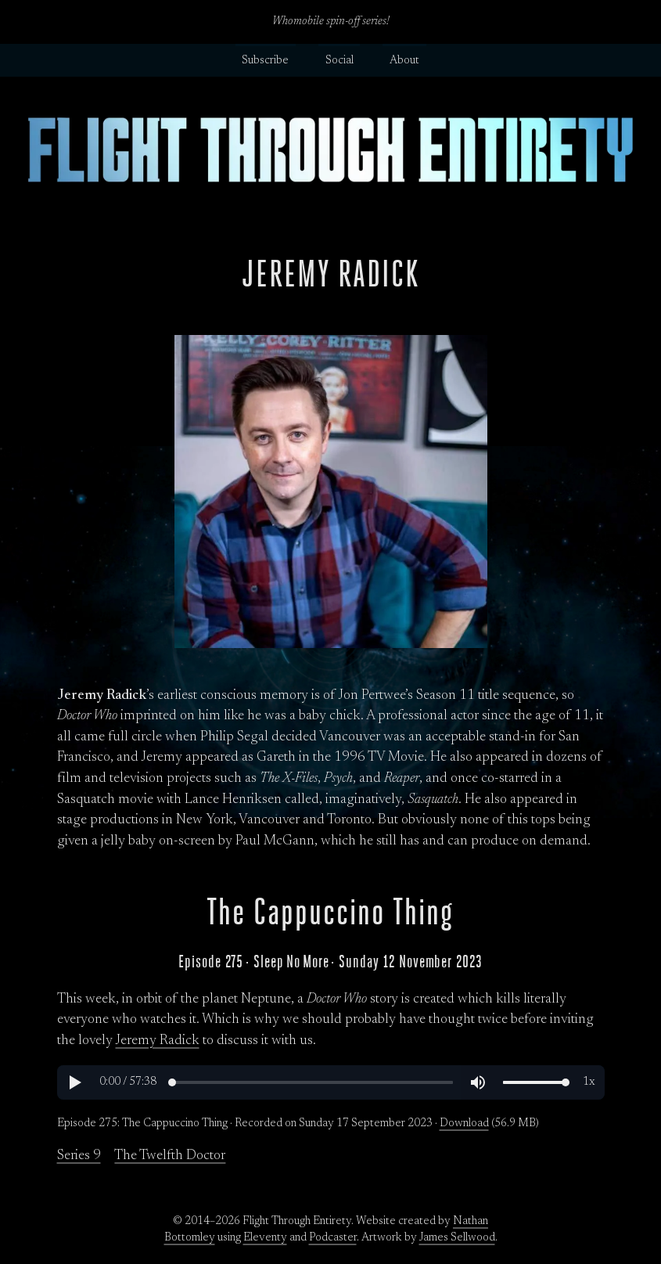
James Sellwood (457, 1238)
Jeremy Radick (157, 1041)
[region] (331, 1082)
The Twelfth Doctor (169, 1156)
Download (464, 1123)
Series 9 (79, 1156)
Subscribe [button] (265, 61)
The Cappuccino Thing (330, 912)
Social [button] (339, 61)
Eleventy (265, 1238)
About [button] (404, 61)
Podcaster (333, 1238)
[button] (74, 1082)
